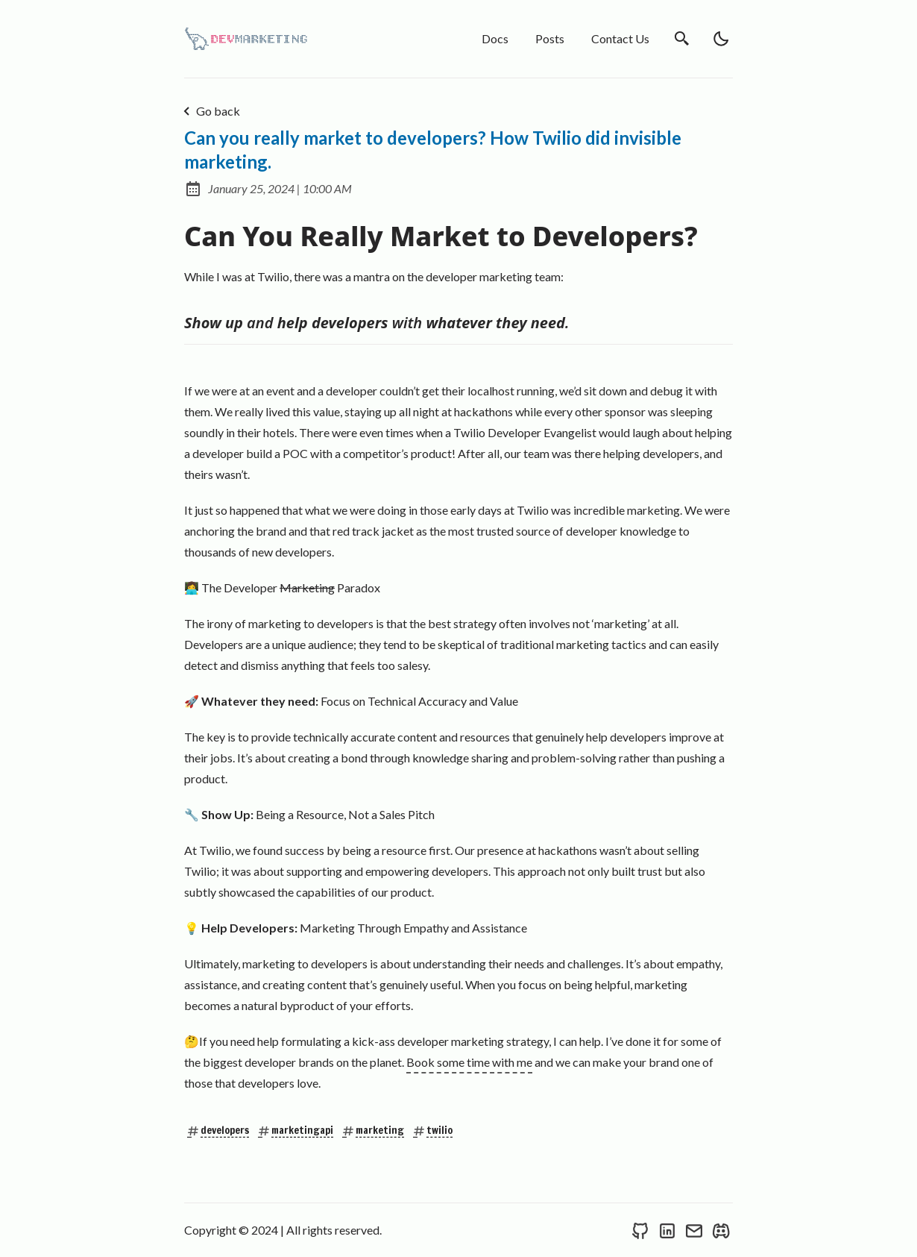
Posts (549, 38)
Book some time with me (469, 1062)
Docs (495, 38)
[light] (721, 39)
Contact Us (620, 38)
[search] (682, 39)
